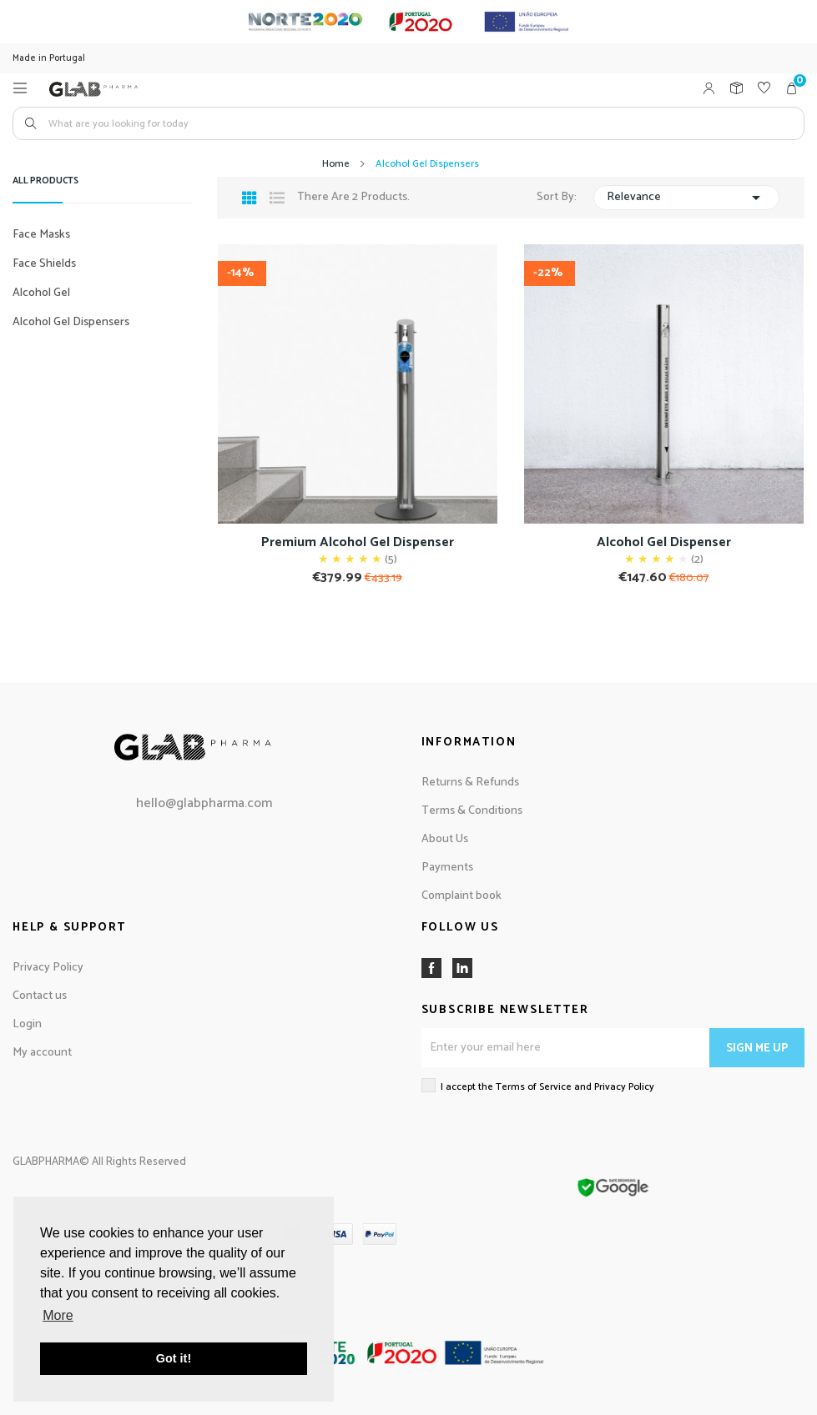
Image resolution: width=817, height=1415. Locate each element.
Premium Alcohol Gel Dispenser (357, 542)
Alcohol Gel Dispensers (71, 322)
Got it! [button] (173, 1358)
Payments (447, 867)
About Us (444, 839)
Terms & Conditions (471, 810)
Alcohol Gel (41, 293)
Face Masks (41, 234)
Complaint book (461, 896)
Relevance (686, 198)
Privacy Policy (48, 967)
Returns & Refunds (470, 782)
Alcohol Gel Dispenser (664, 542)
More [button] (58, 1315)
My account (42, 1052)
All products (45, 182)
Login (27, 1024)
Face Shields (44, 263)
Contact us (40, 996)
